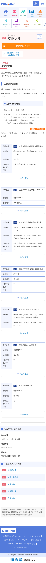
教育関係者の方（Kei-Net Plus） (14, 536)
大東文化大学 (13, 477)
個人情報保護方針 (20, 548)
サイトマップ (22, 540)
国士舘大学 (12, 470)
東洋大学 (11, 484)
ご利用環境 (35, 540)
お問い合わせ (9, 540)
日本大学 (11, 498)
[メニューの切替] (43, 3)
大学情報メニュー (23, 46)
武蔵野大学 (12, 491)
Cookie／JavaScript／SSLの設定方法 (21, 544)
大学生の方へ (35, 536)
